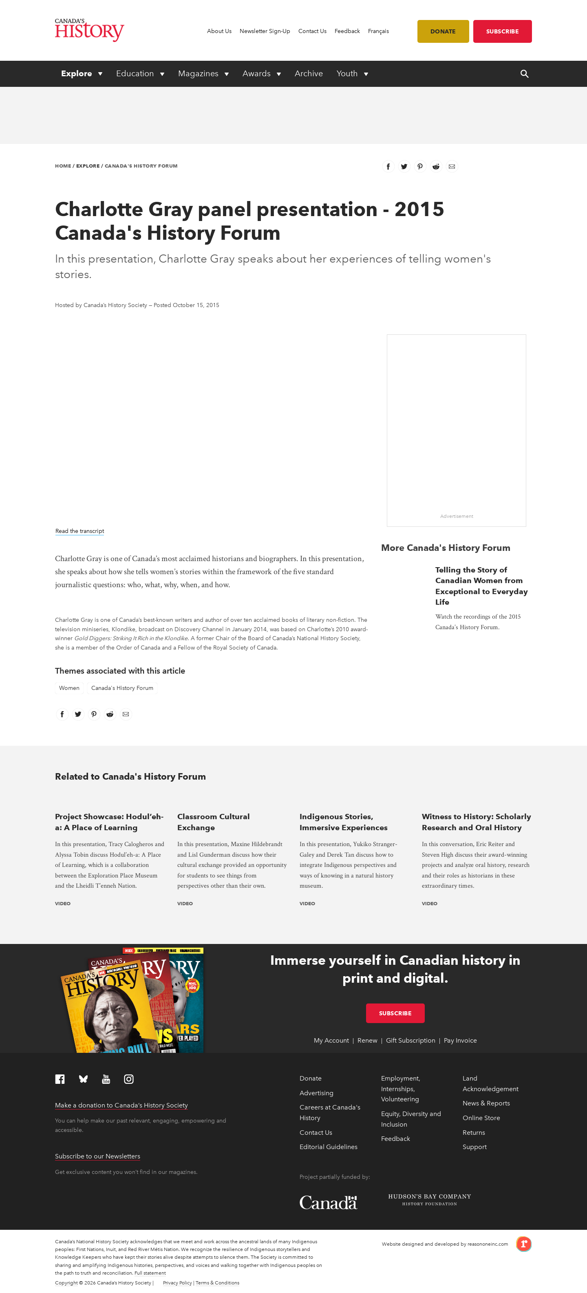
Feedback (347, 31)
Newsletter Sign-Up (265, 31)
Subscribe (502, 31)
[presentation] (110, 800)
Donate (443, 31)
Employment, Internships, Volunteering (400, 1088)
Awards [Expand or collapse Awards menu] (258, 73)
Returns (474, 1132)
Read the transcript (79, 531)
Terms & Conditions (217, 1283)
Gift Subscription (410, 1040)
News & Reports (486, 1103)
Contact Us (312, 31)
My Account (331, 1040)
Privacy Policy (177, 1283)
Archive (309, 73)
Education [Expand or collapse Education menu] (136, 73)
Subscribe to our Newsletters (97, 1156)
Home (63, 166)
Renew (367, 1040)
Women (69, 688)
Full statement (150, 1273)
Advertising (316, 1093)
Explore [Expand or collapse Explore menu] (77, 73)
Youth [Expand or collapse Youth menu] (348, 73)
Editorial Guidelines (328, 1147)
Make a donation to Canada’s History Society (121, 1105)
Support (475, 1147)
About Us (219, 31)
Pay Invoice (460, 1040)
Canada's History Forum (141, 166)
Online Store (481, 1118)
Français (378, 31)
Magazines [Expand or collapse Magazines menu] (199, 73)
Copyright (66, 1283)
